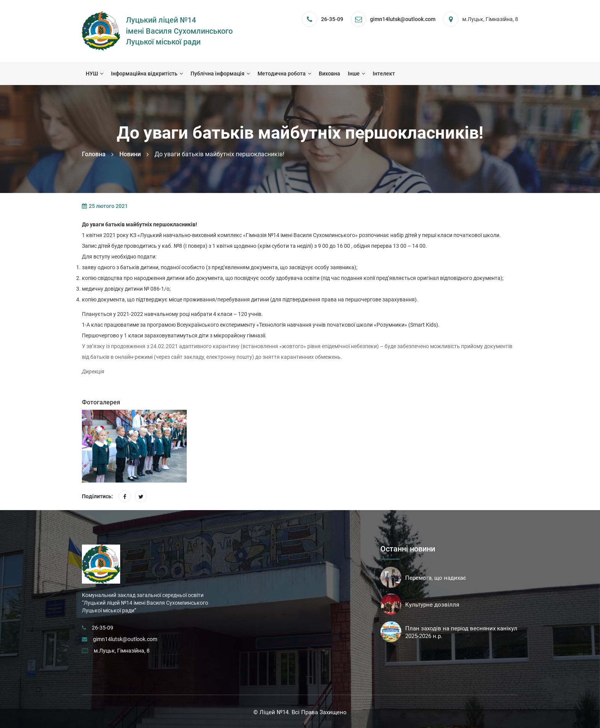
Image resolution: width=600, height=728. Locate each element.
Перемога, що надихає (435, 577)
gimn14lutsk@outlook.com (125, 639)
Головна (94, 154)
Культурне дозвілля (432, 604)
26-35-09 (332, 19)
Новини (130, 154)
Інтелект (384, 73)
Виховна (329, 73)
